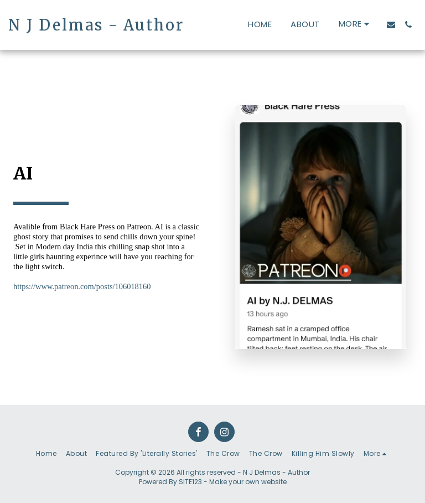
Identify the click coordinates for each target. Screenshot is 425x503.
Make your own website (248, 481)
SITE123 (190, 481)
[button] (391, 24)
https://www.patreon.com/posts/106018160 (82, 286)
